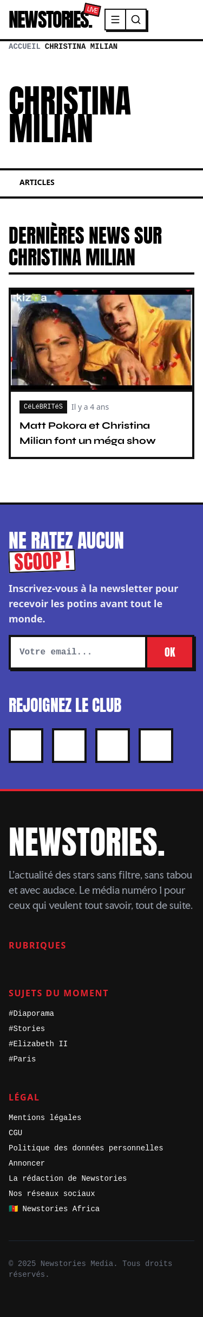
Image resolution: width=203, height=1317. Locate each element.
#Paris (22, 1059)
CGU (15, 1133)
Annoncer (27, 1163)
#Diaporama (31, 1013)
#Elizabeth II (38, 1044)
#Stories (27, 1029)
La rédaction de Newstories (68, 1178)
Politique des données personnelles (86, 1148)
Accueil (25, 46)
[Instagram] (69, 745)
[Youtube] (156, 745)
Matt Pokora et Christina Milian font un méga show (87, 433)
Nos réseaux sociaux (52, 1193)
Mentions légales (45, 1118)
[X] (26, 745)
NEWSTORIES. (50, 19)
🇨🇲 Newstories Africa (54, 1209)
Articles (37, 182)
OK (170, 652)
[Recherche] (136, 19)
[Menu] (116, 19)
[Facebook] (112, 745)
